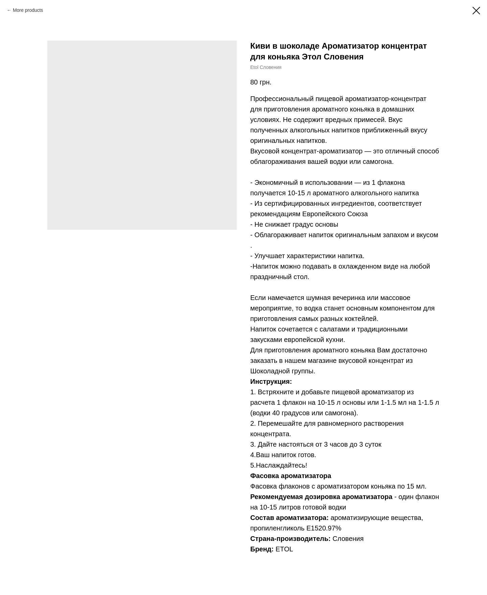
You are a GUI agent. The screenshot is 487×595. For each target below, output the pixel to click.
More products (28, 10)
